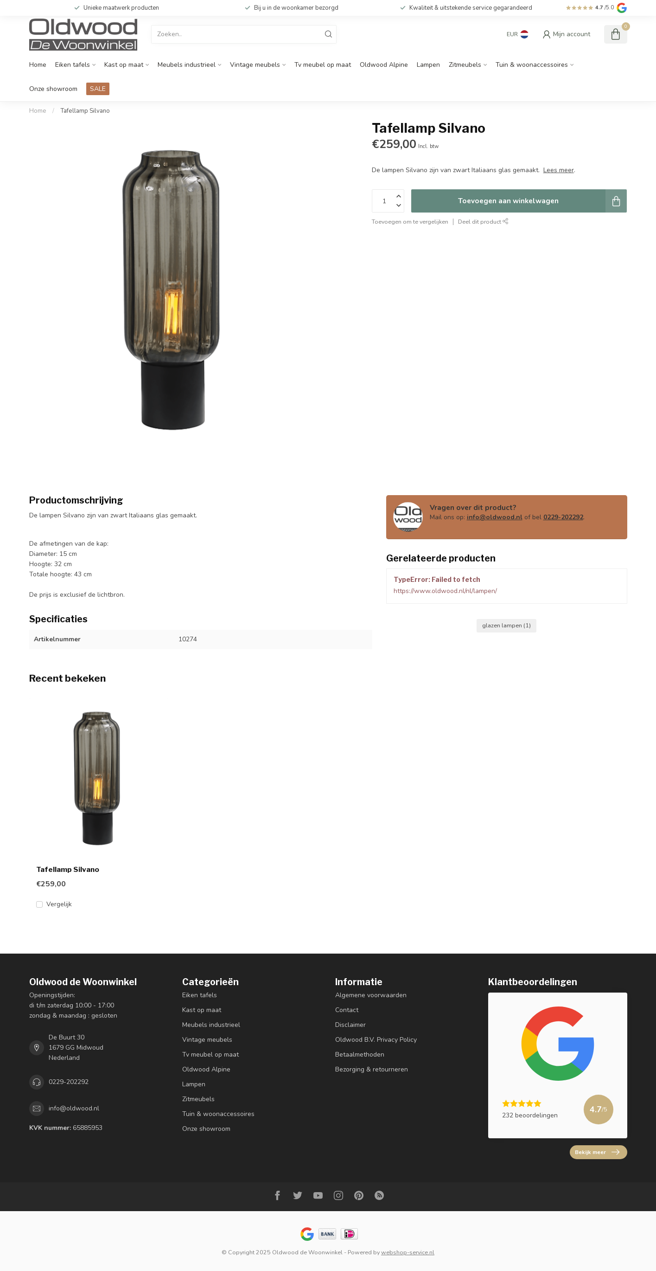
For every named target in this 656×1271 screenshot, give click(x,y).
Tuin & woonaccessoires (532, 64)
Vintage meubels (255, 64)
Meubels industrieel (187, 64)
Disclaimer (350, 1024)
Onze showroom (53, 88)
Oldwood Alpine (384, 64)
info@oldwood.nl (494, 517)
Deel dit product (483, 222)
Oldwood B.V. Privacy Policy (376, 1039)
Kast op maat (123, 64)
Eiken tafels (72, 64)
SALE (98, 88)
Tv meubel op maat (322, 64)
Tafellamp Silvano (85, 111)
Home (37, 64)
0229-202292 (563, 517)
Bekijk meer (597, 1152)
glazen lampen (506, 625)
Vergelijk (59, 904)
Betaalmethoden (359, 1054)
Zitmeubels (465, 64)
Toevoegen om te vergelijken (410, 222)
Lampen (428, 64)
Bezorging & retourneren (371, 1069)
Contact (346, 1010)
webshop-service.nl (407, 1252)
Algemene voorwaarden (371, 995)
